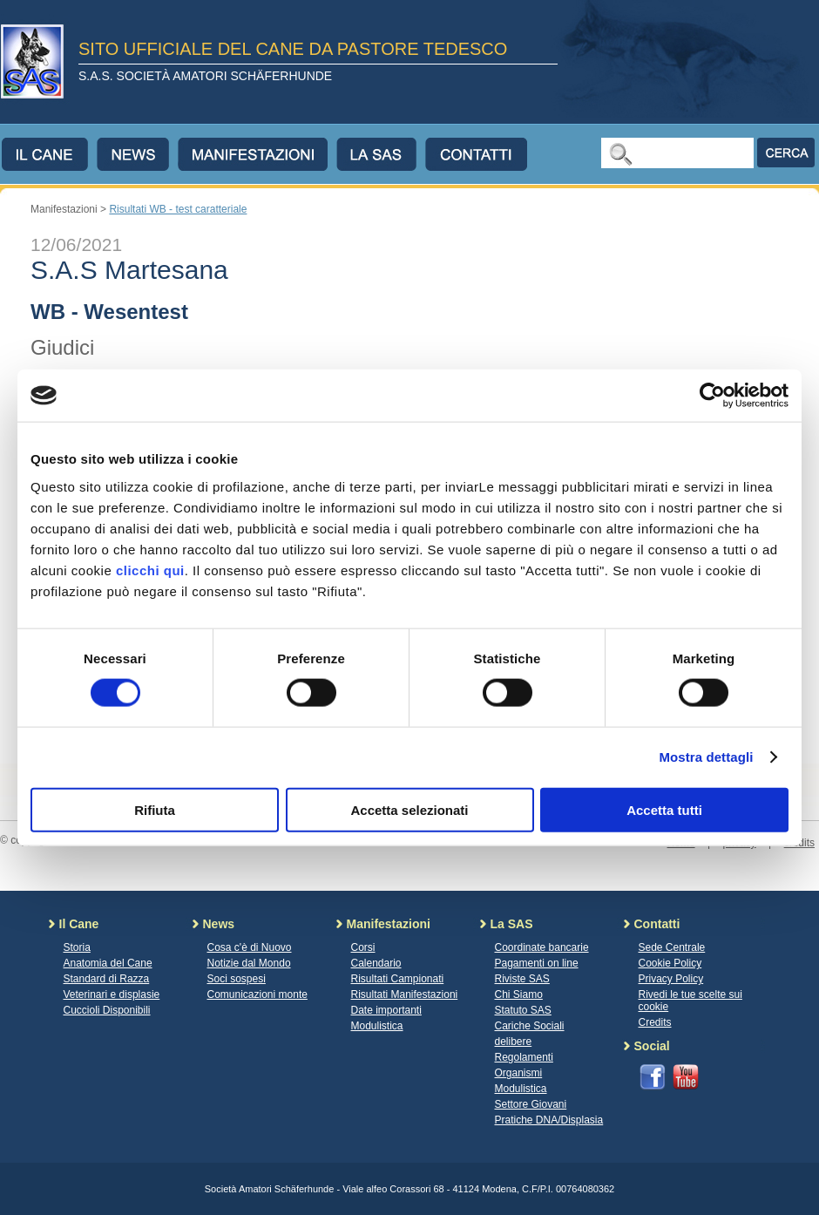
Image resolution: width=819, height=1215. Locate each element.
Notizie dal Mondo (249, 963)
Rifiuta (154, 809)
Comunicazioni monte (257, 994)
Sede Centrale (672, 947)
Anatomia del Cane (108, 963)
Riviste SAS (522, 979)
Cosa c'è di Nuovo (249, 947)
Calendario (376, 963)
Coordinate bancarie (542, 947)
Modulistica (377, 1026)
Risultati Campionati (397, 979)
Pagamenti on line (537, 963)
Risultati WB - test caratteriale (178, 209)
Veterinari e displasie (112, 994)
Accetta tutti (664, 809)
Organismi (519, 1073)
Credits (655, 1022)
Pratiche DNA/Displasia (549, 1120)
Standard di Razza (107, 979)
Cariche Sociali (530, 1026)
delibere (513, 1041)
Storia (77, 947)
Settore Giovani (531, 1104)
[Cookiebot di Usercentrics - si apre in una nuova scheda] (712, 396)
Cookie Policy (670, 963)
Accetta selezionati (409, 809)
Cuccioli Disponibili (107, 1010)
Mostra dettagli (706, 757)
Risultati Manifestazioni (404, 994)
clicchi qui (150, 569)
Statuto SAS (523, 1010)
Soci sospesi (236, 979)
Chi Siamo (519, 994)
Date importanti (386, 1010)
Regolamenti (524, 1057)
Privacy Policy (671, 979)
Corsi (363, 947)
